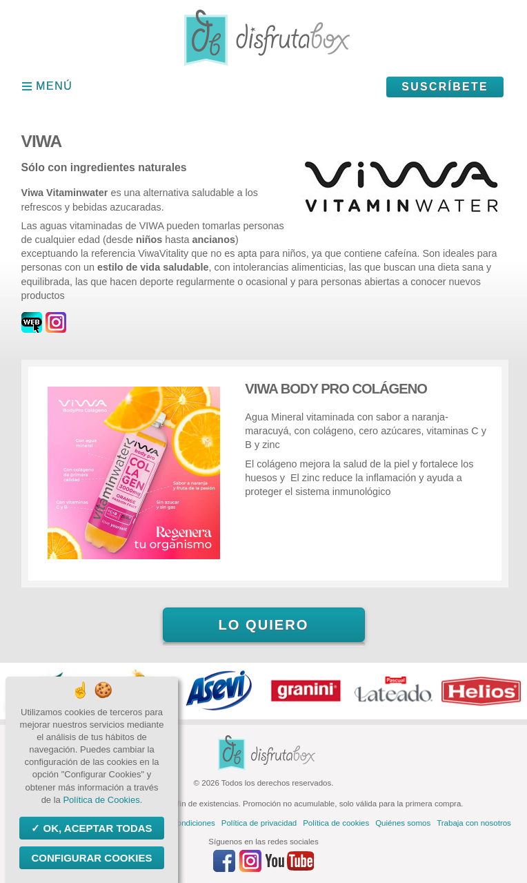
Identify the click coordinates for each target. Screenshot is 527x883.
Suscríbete (444, 87)
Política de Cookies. (102, 800)
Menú (54, 86)
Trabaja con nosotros (474, 823)
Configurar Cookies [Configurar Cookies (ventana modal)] (91, 858)
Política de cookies (336, 823)
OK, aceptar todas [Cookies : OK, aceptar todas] (96, 828)
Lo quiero (263, 624)
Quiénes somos (402, 823)
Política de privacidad (259, 823)
